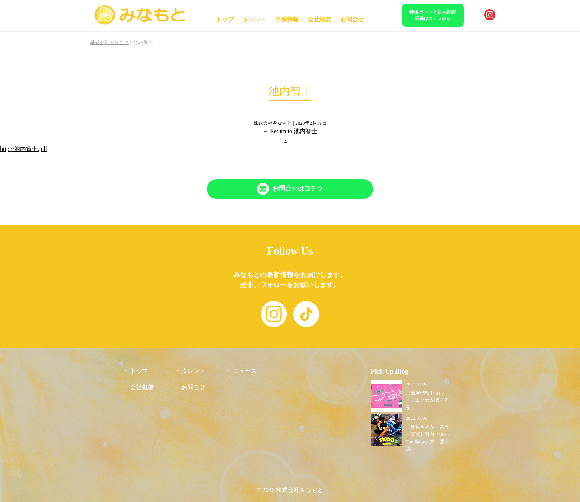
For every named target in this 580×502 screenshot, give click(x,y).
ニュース (245, 371)
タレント (254, 19)
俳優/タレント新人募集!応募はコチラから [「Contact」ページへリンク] (432, 15)
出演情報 (287, 19)
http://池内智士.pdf (23, 149)
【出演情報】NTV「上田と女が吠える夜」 (427, 400)
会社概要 (319, 19)
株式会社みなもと (272, 123)
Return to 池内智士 (290, 131)
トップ (225, 19)
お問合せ (352, 19)
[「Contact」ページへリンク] (290, 189)
